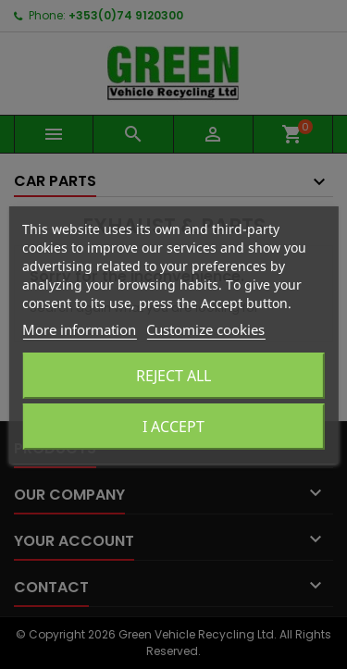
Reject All (173, 375)
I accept (173, 426)
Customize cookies (205, 329)
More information (79, 329)
